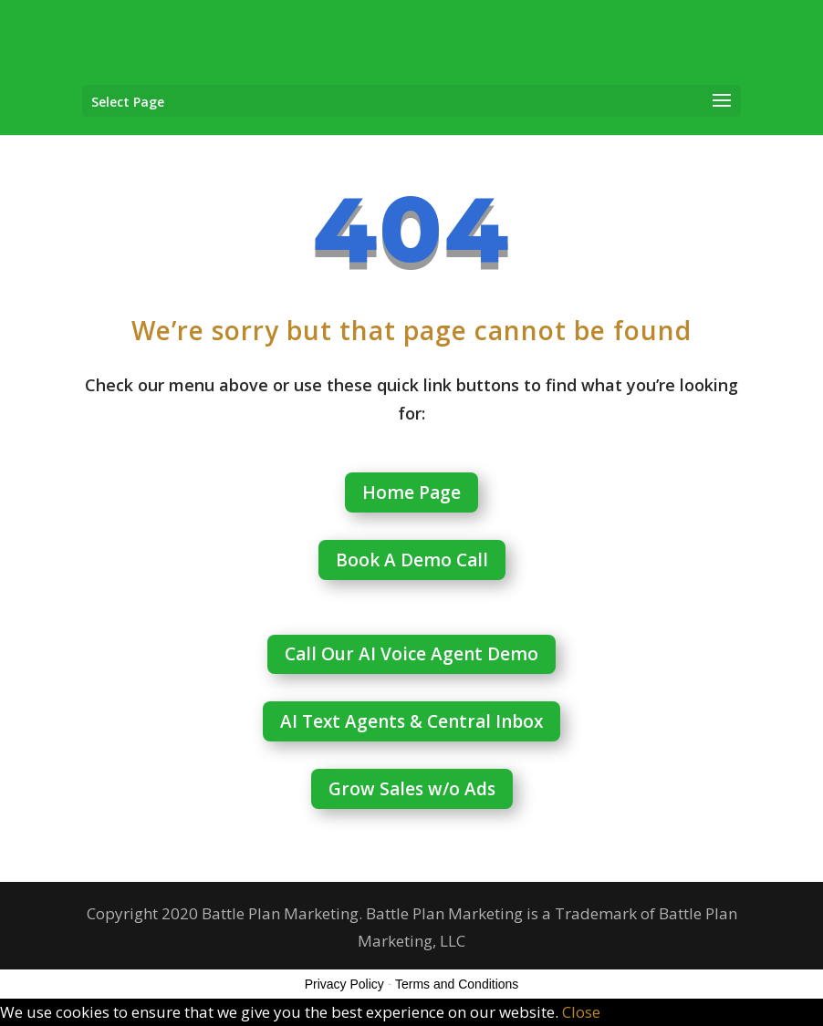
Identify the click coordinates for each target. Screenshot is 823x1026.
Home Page (411, 492)
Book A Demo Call (412, 560)
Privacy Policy (344, 984)
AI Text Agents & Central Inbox (411, 721)
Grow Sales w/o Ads (411, 789)
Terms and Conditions (456, 984)
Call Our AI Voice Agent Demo (411, 654)
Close (581, 1011)
